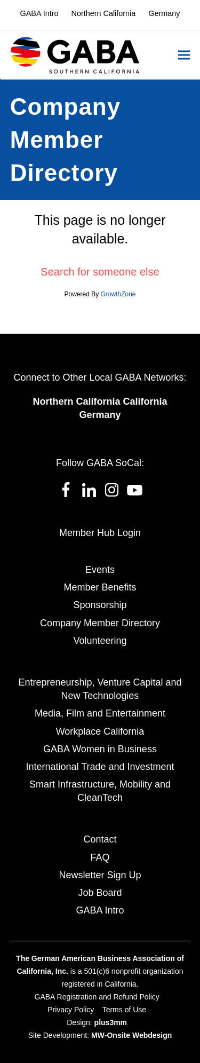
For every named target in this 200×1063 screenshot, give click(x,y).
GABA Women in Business (100, 749)
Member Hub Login (100, 532)
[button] (184, 55)
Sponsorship (99, 605)
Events (100, 569)
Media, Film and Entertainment (100, 713)
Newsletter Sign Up (100, 875)
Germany (100, 415)
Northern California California (100, 401)
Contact (99, 839)
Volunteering (99, 640)
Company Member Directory (100, 623)
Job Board (100, 892)
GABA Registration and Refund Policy (97, 997)
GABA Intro (100, 910)
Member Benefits (99, 587)
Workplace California (100, 731)
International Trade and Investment (100, 766)
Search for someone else (100, 272)
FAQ (99, 857)
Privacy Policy (70, 1009)
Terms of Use (124, 1009)
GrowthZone (118, 294)
